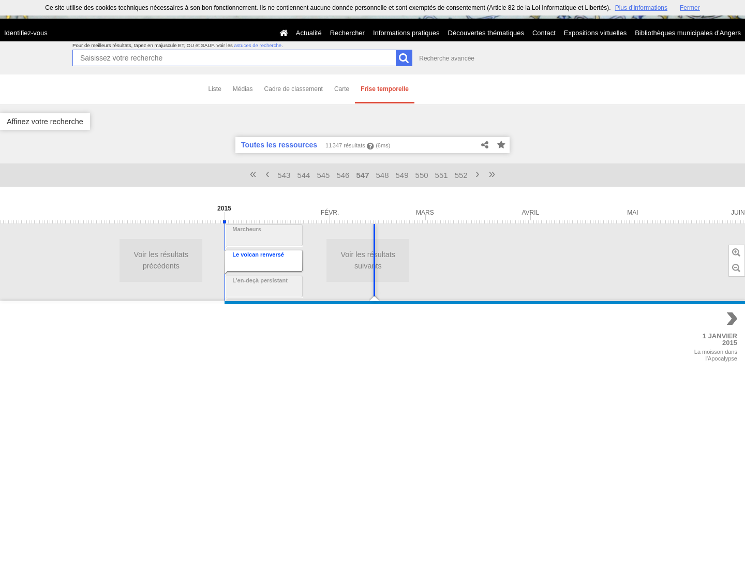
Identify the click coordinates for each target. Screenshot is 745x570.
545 (323, 175)
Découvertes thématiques (486, 33)
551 (441, 175)
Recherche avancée (446, 58)
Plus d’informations (641, 7)
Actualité (309, 33)
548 (382, 175)
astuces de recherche (257, 45)
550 (421, 175)
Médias (243, 89)
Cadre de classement (293, 89)
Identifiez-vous (26, 33)
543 (283, 175)
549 (402, 175)
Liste (214, 89)
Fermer (690, 7)
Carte (341, 89)
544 (303, 175)
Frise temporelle (385, 89)
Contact (544, 33)
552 (461, 175)
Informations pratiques (406, 33)
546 (342, 175)
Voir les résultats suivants (127, 260)
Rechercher (347, 33)
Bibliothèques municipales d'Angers (688, 33)
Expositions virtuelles (595, 33)
